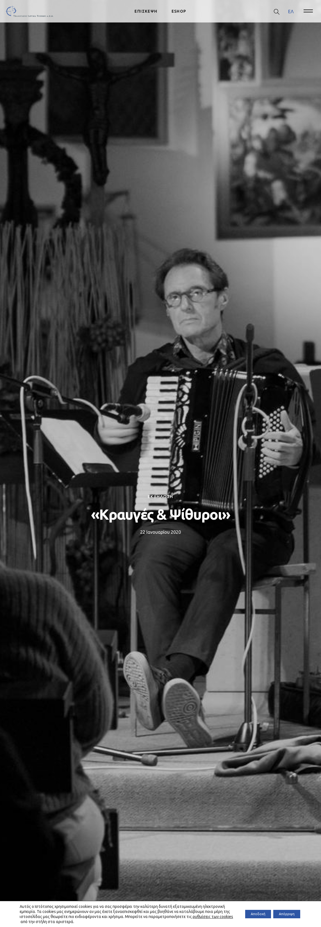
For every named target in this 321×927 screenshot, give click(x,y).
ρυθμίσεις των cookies (84, 921)
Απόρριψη (283, 914)
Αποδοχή (247, 914)
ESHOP (179, 11)
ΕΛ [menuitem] (290, 11)
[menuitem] (290, 11)
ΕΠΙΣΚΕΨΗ (146, 11)
